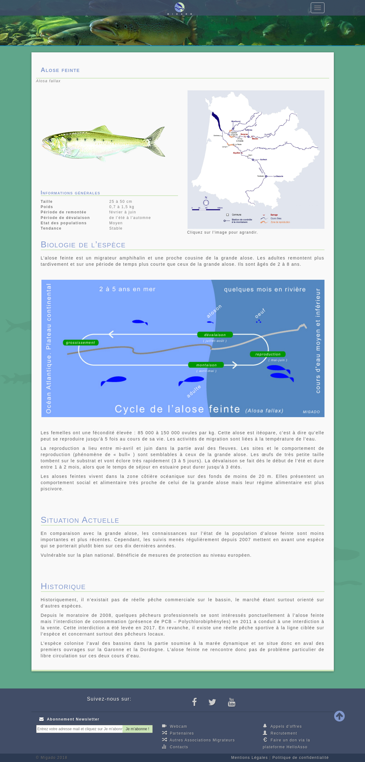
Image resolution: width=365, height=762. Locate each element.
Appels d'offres (282, 726)
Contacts (175, 746)
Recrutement (280, 733)
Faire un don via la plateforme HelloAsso (286, 743)
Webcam (174, 726)
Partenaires (178, 733)
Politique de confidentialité (300, 757)
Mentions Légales (249, 757)
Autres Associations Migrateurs (198, 739)
